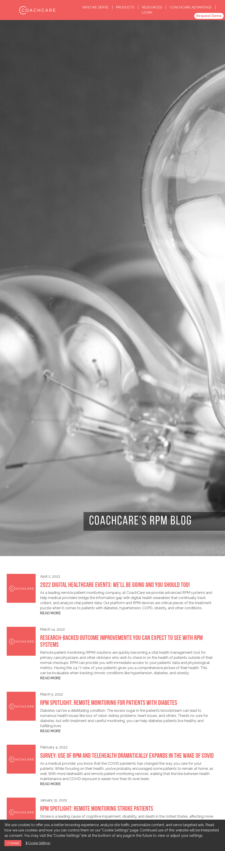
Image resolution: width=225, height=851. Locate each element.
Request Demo (209, 16)
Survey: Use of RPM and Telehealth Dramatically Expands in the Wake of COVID (127, 756)
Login (147, 12)
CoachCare (36, 10)
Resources (152, 7)
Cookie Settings (39, 843)
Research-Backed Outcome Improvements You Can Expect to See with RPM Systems (121, 642)
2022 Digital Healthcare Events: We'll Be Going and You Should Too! (115, 585)
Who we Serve (95, 7)
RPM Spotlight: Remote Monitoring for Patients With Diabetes (108, 703)
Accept (13, 843)
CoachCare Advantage (191, 7)
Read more (50, 613)
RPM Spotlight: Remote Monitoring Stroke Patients (96, 809)
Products (125, 7)
